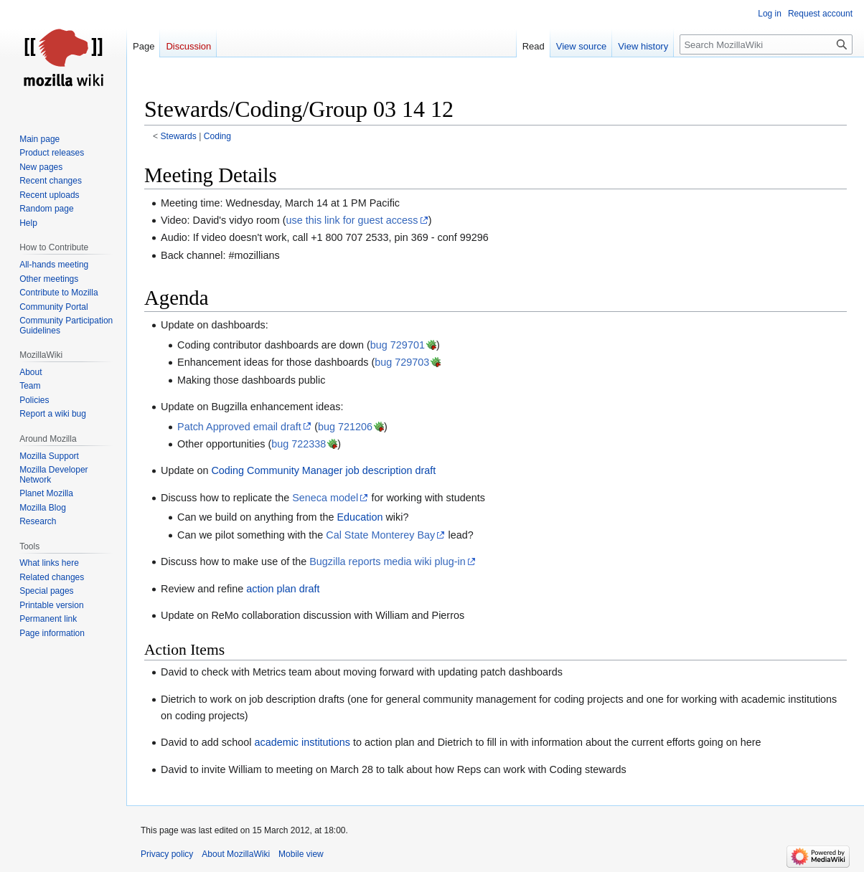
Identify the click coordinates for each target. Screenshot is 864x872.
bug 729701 (397, 345)
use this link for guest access (352, 220)
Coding (217, 136)
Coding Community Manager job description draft (323, 470)
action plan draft (282, 588)
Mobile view (301, 854)
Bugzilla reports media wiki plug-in (387, 561)
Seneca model (325, 497)
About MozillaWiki (236, 854)
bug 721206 (345, 426)
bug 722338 (298, 444)
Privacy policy (167, 854)
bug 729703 (402, 362)
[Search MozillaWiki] (766, 44)
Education (359, 517)
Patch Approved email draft (239, 426)
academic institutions (302, 742)
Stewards (179, 136)
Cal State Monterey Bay (380, 535)
